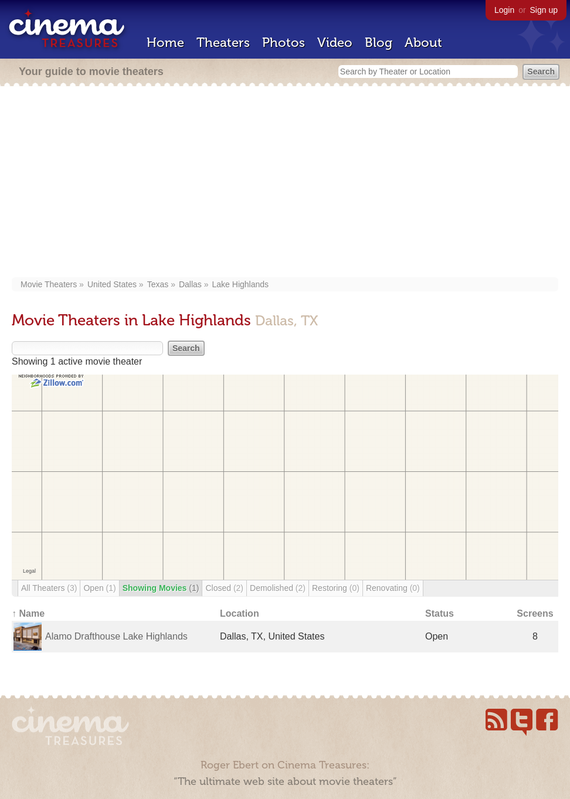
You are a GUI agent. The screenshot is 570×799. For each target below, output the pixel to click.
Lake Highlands (240, 284)
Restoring (335, 588)
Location (239, 613)
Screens (535, 613)
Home (165, 42)
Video (334, 42)
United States (112, 284)
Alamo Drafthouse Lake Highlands (116, 636)
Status (439, 613)
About (423, 42)
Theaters (223, 42)
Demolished (278, 588)
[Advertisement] (285, 183)
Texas (158, 284)
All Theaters (49, 588)
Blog (378, 42)
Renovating (393, 588)
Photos (283, 42)
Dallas (190, 284)
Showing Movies (161, 588)
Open (99, 588)
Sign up (544, 10)
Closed (224, 588)
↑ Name (28, 613)
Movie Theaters (49, 284)
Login (504, 10)
